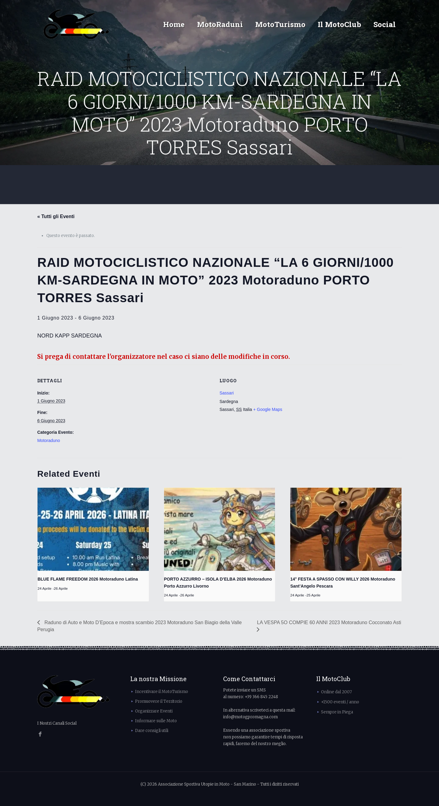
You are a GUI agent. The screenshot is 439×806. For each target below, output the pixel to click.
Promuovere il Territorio (158, 701)
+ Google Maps (267, 409)
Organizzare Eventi (154, 711)
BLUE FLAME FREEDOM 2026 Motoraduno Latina (87, 579)
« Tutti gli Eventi (55, 216)
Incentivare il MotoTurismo (161, 691)
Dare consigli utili (151, 730)
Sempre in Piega (337, 712)
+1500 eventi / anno (340, 702)
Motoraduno (48, 440)
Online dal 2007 (336, 692)
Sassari (227, 393)
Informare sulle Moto (156, 720)
